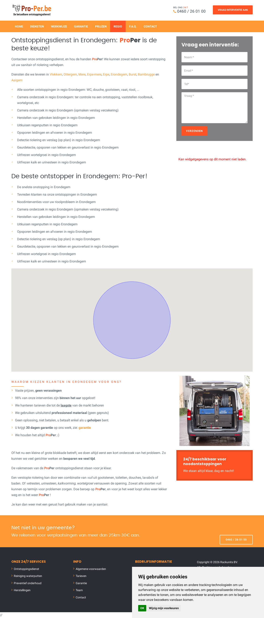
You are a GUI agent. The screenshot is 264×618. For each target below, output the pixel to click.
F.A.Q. (133, 26)
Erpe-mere (94, 74)
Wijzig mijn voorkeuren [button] (164, 608)
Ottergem (70, 74)
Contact (150, 26)
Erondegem (119, 74)
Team (79, 590)
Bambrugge (146, 74)
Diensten (37, 26)
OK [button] (142, 608)
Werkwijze (59, 26)
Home (19, 26)
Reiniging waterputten (28, 576)
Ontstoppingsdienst (26, 569)
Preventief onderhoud (27, 583)
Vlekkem (56, 74)
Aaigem (16, 80)
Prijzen (101, 26)
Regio (118, 26)
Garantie (81, 26)
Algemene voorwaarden (91, 569)
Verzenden (194, 130)
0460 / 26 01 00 (191, 11)
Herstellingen (22, 590)
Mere (82, 74)
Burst (132, 74)
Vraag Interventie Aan (233, 9)
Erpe (106, 74)
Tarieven (81, 576)
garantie (85, 428)
